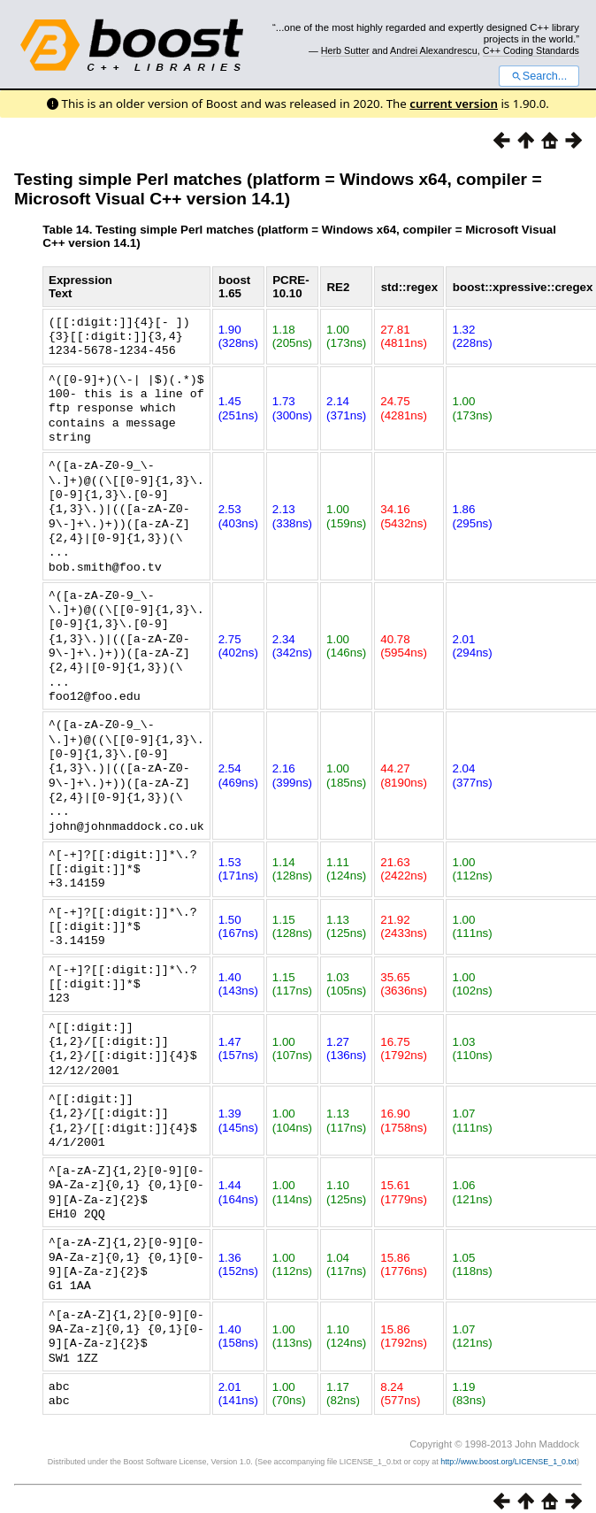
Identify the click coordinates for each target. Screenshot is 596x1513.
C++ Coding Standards (531, 50)
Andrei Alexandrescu (434, 50)
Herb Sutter (345, 50)
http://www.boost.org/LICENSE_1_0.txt (508, 1406)
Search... (539, 76)
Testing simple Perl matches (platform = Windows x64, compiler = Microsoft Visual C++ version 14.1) (278, 189)
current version (453, 103)
